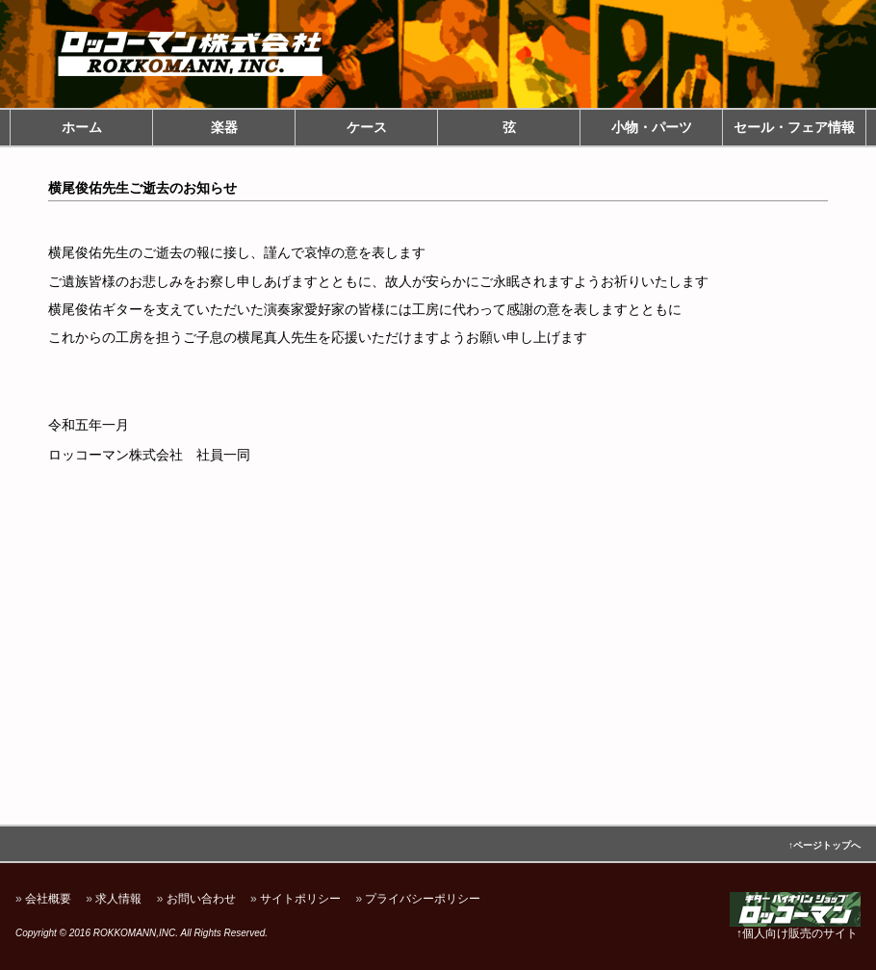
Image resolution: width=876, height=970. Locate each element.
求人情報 (118, 898)
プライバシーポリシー (422, 898)
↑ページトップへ (824, 845)
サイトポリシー (300, 898)
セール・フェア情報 (794, 127)
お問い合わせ (201, 898)
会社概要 (48, 898)
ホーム (82, 127)
